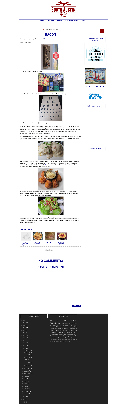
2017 (24, 333)
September (27, 373)
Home (42, 21)
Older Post (76, 306)
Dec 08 (28, 363)
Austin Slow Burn (58, 338)
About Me (50, 21)
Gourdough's (53, 339)
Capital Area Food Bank (57, 328)
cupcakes (69, 336)
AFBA (61, 332)
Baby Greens (64, 339)
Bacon (27, 360)
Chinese (71, 325)
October (26, 371)
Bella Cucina (59, 341)
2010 (24, 397)
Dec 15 (28, 355)
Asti (64, 332)
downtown (65, 325)
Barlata (68, 332)
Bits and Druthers (66, 341)
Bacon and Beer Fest (72, 339)
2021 (24, 323)
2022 (24, 320)
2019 (24, 328)
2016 (24, 335)
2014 (24, 340)
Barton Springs (53, 341)
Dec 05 (28, 365)
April (25, 386)
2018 (24, 330)
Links (83, 21)
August (26, 376)
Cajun (71, 332)
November (27, 368)
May (25, 383)
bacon (75, 328)
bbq (61, 325)
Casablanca (74, 338)
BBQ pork (59, 339)
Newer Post (25, 306)
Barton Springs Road (71, 327)
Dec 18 (28, 352)
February (26, 391)
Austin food (56, 332)
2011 (24, 348)
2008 (24, 402)
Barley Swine (67, 338)
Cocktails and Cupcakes (65, 334)
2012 (24, 345)
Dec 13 (28, 357)
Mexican (65, 323)
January (26, 394)
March (26, 389)
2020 (24, 325)
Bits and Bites (59, 320)
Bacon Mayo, (48, 164)
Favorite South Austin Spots (67, 21)
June (25, 381)
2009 (24, 399)
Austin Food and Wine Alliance (58, 330)
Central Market (68, 328)
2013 (24, 343)
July (25, 378)
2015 (24, 338)
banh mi (59, 336)
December (27, 350)
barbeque (64, 336)
